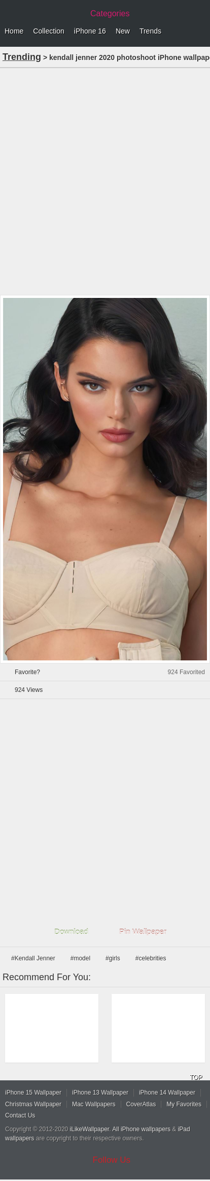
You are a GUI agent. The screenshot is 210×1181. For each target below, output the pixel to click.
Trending (22, 57)
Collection (48, 31)
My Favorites (183, 1104)
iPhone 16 (90, 31)
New (123, 31)
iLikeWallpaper (90, 1129)
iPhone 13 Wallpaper (100, 1092)
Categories (109, 13)
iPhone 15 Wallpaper (33, 1092)
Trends (150, 31)
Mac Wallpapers (94, 1104)
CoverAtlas (141, 1104)
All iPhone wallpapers (141, 1129)
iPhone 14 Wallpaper (167, 1092)
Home (14, 31)
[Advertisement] (105, 180)
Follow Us (112, 1160)
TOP (196, 1077)
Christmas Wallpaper (33, 1104)
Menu (200, 31)
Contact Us (20, 1115)
